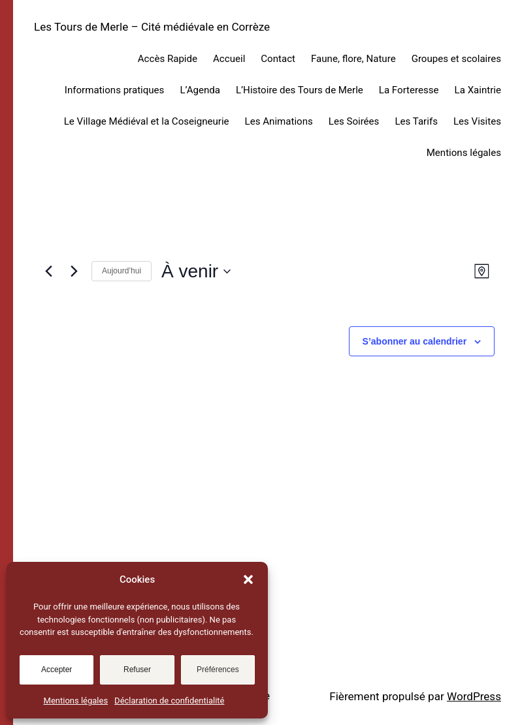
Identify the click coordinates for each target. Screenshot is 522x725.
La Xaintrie (478, 90)
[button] (248, 579)
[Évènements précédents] (48, 271)
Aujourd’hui (121, 270)
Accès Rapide (167, 59)
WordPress (474, 696)
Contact (278, 59)
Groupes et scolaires (456, 59)
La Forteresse (409, 90)
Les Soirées (354, 121)
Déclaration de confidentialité (169, 700)
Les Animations (279, 121)
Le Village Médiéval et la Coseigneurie (146, 121)
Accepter (56, 669)
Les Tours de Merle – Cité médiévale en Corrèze (152, 26)
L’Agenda (200, 90)
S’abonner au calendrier (415, 341)
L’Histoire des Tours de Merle (299, 90)
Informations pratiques (115, 90)
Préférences (218, 669)
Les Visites (477, 121)
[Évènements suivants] (74, 271)
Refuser (137, 669)
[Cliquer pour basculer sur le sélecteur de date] (196, 271)
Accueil (229, 59)
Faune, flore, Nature (353, 59)
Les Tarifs (416, 121)
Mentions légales (76, 700)
